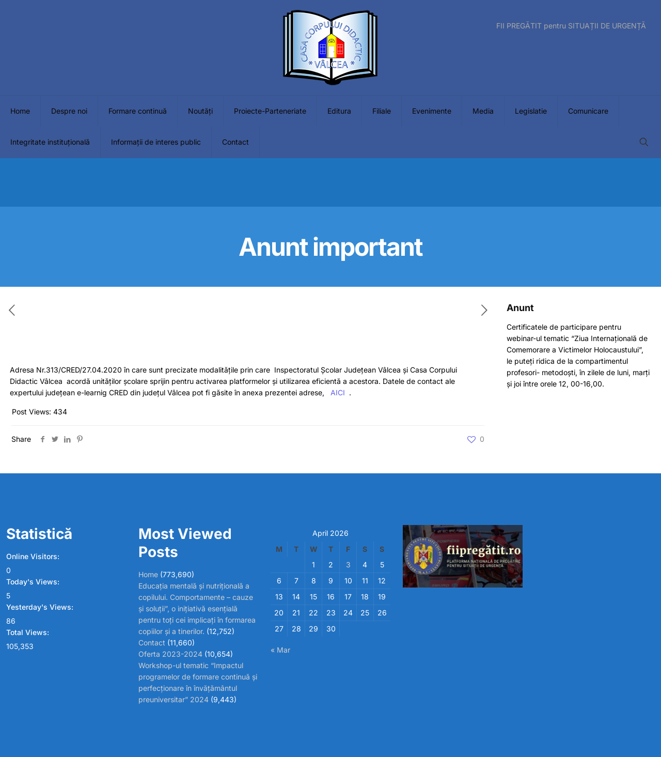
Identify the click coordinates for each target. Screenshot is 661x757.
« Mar (280, 649)
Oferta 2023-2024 (170, 654)
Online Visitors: (33, 556)
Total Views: (28, 632)
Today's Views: (33, 581)
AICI (337, 392)
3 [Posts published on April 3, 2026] (348, 564)
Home (148, 574)
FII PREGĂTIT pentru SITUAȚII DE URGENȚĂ (571, 25)
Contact (151, 642)
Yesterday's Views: (40, 606)
